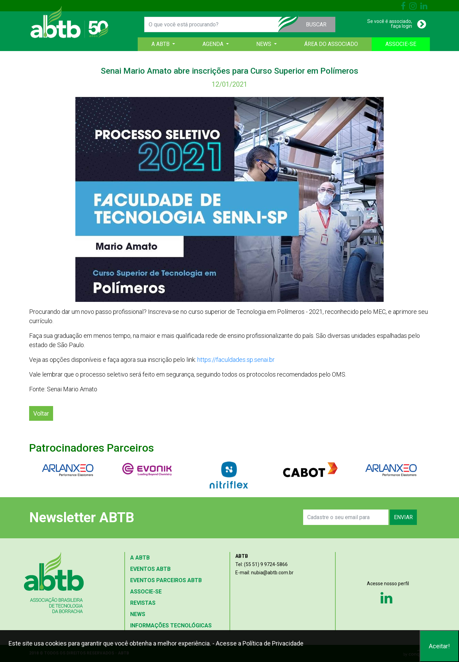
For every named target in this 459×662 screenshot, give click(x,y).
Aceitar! (439, 646)
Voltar (41, 413)
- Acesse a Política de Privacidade (257, 643)
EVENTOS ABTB (150, 569)
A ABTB (140, 557)
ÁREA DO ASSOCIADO (331, 44)
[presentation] (223, 517)
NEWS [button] (264, 44)
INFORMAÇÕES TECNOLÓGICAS (171, 625)
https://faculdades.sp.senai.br (236, 359)
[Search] (345, 517)
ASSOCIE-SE (400, 44)
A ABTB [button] (161, 44)
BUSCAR (316, 24)
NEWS (137, 614)
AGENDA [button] (213, 44)
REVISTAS (143, 603)
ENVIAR (403, 517)
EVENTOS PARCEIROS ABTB (166, 580)
